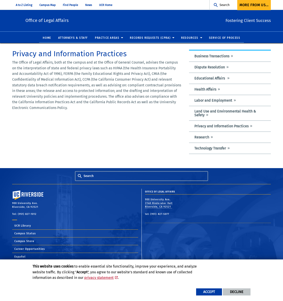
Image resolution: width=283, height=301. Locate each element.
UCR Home (105, 5)
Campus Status (25, 233)
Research (201, 137)
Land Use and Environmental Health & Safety (225, 113)
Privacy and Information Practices (221, 126)
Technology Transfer (210, 148)
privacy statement (99, 278)
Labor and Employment (213, 101)
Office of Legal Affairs (76, 20)
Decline (236, 292)
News (88, 5)
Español (20, 256)
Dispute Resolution (209, 67)
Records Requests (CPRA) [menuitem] (150, 38)
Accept (209, 292)
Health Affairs (205, 89)
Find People (70, 5)
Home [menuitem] (47, 38)
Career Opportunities (29, 249)
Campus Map (47, 5)
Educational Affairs (210, 78)
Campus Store (24, 241)
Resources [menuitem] (189, 38)
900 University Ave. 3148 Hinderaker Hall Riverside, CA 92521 (159, 203)
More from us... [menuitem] (254, 5)
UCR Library (22, 225)
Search (224, 5)
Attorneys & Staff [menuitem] (73, 38)
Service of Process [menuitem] (224, 38)
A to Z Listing (24, 5)
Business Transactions (211, 56)
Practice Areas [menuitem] (107, 38)
